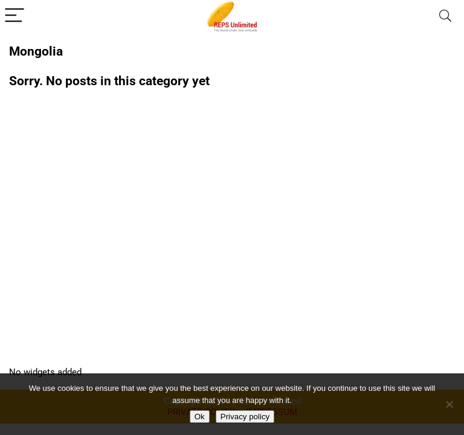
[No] (449, 404)
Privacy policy (245, 416)
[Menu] (14, 16)
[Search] (445, 16)
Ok (200, 416)
